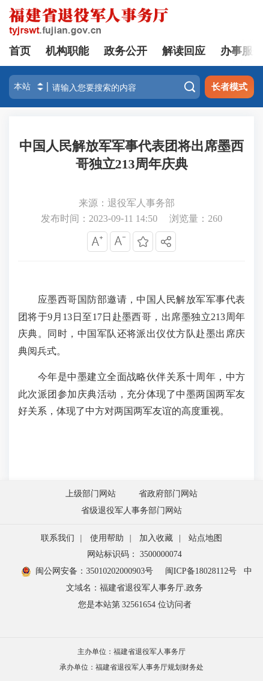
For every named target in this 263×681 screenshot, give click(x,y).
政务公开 (125, 51)
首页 (20, 51)
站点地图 (205, 538)
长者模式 (229, 87)
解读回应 (183, 51)
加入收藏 (156, 538)
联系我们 (57, 538)
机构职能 (67, 51)
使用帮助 (107, 538)
